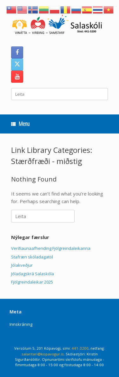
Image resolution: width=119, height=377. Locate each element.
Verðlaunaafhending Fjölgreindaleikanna (50, 248)
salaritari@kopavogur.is (43, 354)
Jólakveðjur (22, 265)
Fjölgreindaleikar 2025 (32, 282)
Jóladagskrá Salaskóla (32, 274)
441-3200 (80, 348)
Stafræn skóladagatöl (32, 257)
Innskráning (21, 324)
